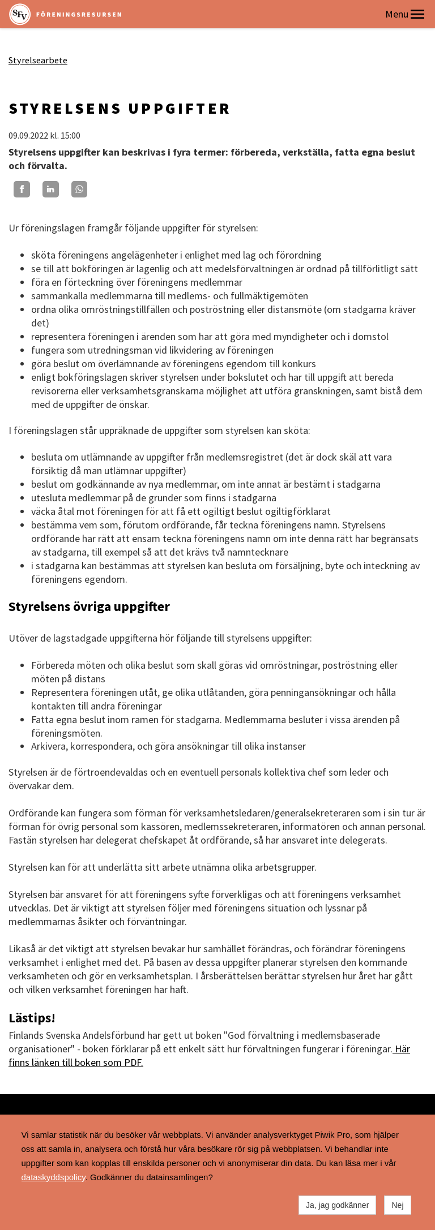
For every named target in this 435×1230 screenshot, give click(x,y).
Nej (397, 1205)
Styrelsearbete (37, 60)
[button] (417, 14)
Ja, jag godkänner (337, 1205)
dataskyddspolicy (54, 1177)
